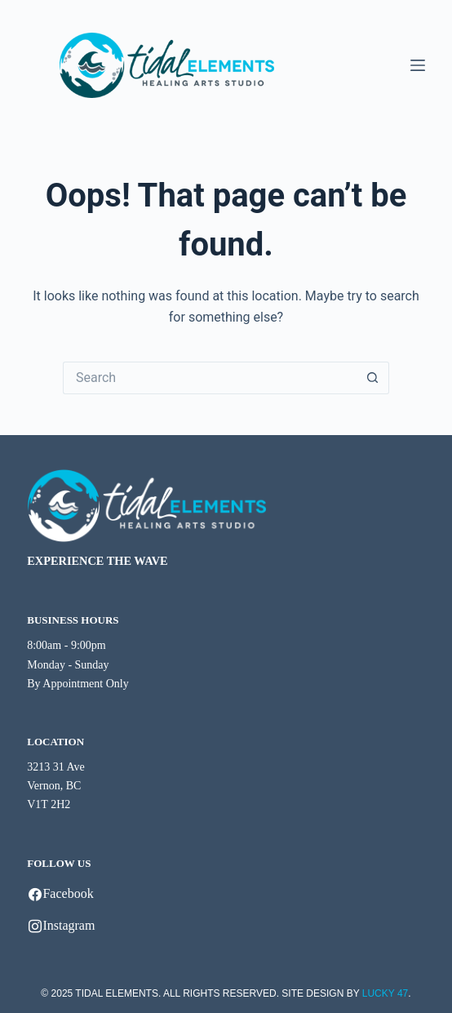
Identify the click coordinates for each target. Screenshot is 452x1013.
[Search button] (373, 378)
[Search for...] (210, 378)
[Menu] (417, 65)
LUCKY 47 (385, 993)
